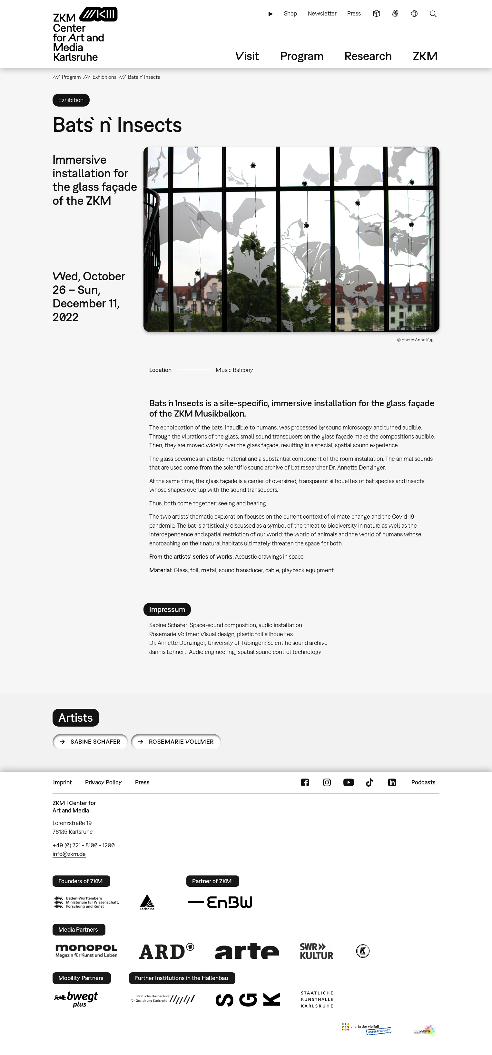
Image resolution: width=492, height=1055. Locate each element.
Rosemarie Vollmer (181, 741)
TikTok (370, 782)
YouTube (348, 782)
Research (368, 56)
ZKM (425, 56)
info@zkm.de (69, 854)
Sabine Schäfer (95, 741)
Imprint (62, 782)
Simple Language (376, 13)
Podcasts (423, 782)
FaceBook (305, 782)
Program (302, 56)
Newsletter (322, 13)
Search (433, 13)
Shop (290, 13)
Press (354, 13)
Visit (247, 56)
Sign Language (395, 13)
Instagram (326, 782)
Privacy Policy (103, 782)
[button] (291, 239)
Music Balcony (234, 370)
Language (414, 13)
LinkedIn (392, 782)
